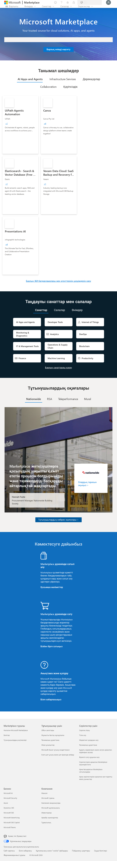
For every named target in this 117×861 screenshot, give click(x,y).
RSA (49, 399)
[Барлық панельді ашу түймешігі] (12, 6)
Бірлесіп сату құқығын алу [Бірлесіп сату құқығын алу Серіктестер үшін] (89, 757)
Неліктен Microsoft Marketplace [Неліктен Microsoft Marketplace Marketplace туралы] (16, 730)
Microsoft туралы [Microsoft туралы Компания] (47, 798)
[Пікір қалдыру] (55, 2)
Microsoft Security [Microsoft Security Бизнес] (10, 798)
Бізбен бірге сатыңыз (51, 646)
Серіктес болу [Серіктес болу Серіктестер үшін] (84, 730)
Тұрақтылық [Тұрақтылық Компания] (46, 822)
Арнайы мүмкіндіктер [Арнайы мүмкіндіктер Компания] (49, 817)
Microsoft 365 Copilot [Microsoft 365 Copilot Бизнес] (12, 822)
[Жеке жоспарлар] (73, 2)
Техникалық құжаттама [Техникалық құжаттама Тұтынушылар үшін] (50, 740)
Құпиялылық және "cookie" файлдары (52, 850)
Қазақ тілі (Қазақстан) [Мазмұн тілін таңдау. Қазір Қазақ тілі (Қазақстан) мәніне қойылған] (17, 836)
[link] (20, 125)
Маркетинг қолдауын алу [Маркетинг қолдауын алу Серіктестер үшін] (88, 740)
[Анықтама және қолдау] (61, 2)
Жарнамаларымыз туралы (14, 855)
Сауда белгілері (100, 850)
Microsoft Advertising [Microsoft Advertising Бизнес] (12, 817)
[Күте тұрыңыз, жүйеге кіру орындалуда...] (108, 2)
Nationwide (33, 399)
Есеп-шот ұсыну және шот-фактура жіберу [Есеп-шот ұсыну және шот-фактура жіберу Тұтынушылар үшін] (57, 755)
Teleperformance (68, 399)
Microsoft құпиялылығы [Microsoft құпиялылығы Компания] (50, 808)
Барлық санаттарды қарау (58, 367)
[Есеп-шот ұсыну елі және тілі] (89, 2)
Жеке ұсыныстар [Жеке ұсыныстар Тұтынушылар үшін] (47, 745)
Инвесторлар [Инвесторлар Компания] (46, 813)
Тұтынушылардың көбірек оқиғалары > (58, 519)
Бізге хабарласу (25, 850)
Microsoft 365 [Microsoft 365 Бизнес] (9, 813)
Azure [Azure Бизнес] (6, 803)
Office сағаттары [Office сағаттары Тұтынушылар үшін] (47, 730)
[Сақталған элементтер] (67, 2)
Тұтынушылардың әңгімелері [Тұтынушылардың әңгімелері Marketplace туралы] (15, 740)
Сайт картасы (9, 850)
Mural (87, 399)
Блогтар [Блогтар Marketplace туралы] (7, 735)
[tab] (30, 79)
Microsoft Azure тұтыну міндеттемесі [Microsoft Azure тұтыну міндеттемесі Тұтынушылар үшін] (55, 750)
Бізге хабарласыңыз (51, 699)
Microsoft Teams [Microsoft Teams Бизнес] (10, 827)
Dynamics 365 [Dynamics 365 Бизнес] (9, 808)
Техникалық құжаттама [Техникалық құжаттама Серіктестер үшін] (88, 745)
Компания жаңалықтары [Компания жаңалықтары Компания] (50, 803)
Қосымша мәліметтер (52, 587)
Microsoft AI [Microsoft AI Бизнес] (8, 793)
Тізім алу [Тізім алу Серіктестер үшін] (82, 735)
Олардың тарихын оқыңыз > (87, 484)
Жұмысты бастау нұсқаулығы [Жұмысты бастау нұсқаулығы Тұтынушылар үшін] (52, 735)
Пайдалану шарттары (81, 850)
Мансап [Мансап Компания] (44, 793)
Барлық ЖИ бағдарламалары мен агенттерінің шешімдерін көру (58, 281)
